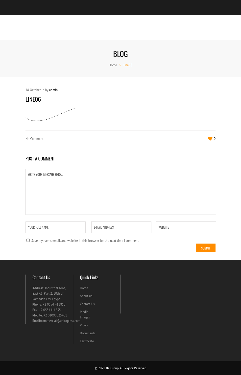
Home (113, 65)
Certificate (87, 341)
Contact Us (87, 304)
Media (84, 312)
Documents (88, 333)
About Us (86, 296)
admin (53, 90)
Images (85, 317)
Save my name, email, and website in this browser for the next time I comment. (85, 241)
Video (84, 325)
